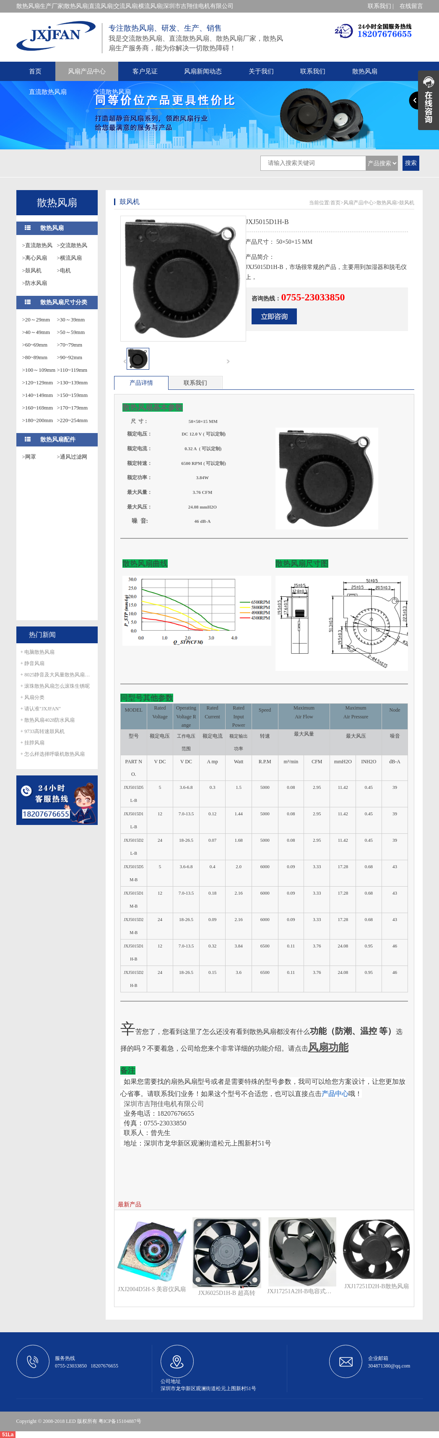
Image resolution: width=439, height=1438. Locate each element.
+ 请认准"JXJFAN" (41, 708)
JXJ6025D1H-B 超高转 (226, 1293)
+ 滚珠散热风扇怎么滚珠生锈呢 (55, 686)
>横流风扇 (69, 258)
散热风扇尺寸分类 (63, 302)
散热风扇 (364, 71)
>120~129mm (37, 382)
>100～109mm (39, 370)
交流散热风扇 (112, 92)
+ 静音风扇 (33, 663)
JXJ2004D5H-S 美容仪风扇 (152, 1289)
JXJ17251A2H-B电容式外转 (301, 1291)
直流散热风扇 (48, 92)
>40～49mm (36, 332)
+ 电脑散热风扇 (38, 652)
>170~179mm (72, 408)
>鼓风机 (32, 270)
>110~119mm (72, 370)
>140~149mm (37, 395)
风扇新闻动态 (203, 71)
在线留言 (411, 6)
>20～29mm (36, 319)
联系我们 (312, 71)
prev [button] (125, 361)
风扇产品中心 (87, 71)
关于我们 (261, 71)
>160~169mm (37, 408)
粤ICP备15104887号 (120, 1421)
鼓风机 (406, 203)
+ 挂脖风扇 (33, 742)
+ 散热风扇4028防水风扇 (48, 720)
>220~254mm (72, 420)
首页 (35, 71)
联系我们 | (381, 6)
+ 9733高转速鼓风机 (43, 731)
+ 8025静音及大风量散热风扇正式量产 (57, 674)
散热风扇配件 (57, 439)
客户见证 (145, 71)
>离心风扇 (34, 258)
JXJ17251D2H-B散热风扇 (376, 1286)
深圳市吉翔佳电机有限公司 (164, 1103)
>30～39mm (71, 319)
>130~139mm (72, 382)
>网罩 (29, 457)
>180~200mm (37, 420)
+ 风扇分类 (33, 697)
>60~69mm (35, 345)
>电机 (64, 270)
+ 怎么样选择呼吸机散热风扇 (53, 754)
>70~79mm (70, 345)
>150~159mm (72, 395)
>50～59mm (71, 332)
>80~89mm (35, 357)
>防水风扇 (34, 283)
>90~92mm (70, 357)
